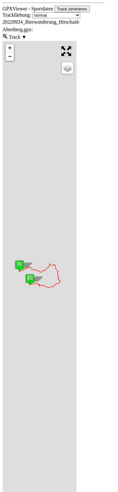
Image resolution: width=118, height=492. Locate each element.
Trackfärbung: (41, 15)
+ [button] (10, 48)
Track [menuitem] (17, 36)
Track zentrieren (72, 9)
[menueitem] (5, 37)
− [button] (10, 56)
